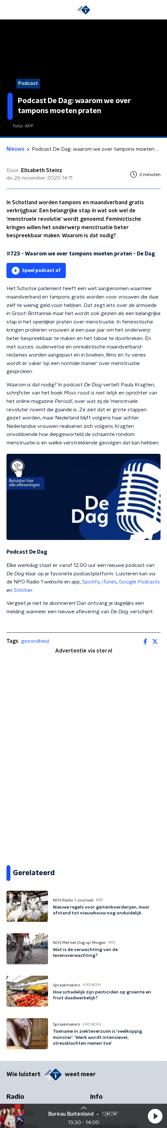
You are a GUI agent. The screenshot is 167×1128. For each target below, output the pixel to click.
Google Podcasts (139, 581)
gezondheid (35, 641)
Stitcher (23, 590)
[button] (155, 1116)
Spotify (91, 581)
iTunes (109, 581)
